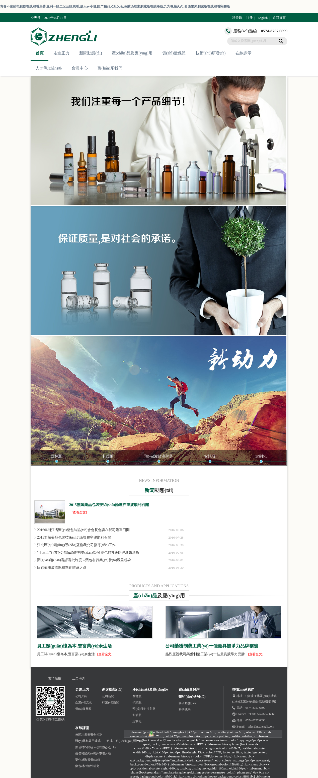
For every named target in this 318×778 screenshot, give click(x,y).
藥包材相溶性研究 (87, 766)
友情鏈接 (54, 678)
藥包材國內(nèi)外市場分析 (93, 753)
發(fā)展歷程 (83, 708)
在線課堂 (243, 53)
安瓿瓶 (209, 456)
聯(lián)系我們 (110, 68)
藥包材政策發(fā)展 (88, 759)
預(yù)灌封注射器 (158, 456)
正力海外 (78, 678)
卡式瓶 (107, 456)
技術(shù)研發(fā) (211, 53)
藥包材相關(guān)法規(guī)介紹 (95, 747)
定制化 (261, 456)
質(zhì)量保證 (174, 53)
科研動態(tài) (187, 703)
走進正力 (61, 53)
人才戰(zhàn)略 (49, 68)
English (263, 18)
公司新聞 (108, 696)
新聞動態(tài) (90, 53)
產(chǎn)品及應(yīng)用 (132, 53)
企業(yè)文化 (83, 702)
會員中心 (80, 68)
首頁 (40, 53)
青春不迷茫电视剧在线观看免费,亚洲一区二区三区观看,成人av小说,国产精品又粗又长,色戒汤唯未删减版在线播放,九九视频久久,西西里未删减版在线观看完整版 (115, 6)
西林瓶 (56, 456)
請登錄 (237, 18)
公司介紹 (81, 696)
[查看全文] (79, 512)
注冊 (249, 18)
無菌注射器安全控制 (88, 734)
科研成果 (185, 709)
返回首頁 (279, 18)
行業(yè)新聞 (110, 702)
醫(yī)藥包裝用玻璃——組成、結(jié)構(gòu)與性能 (108, 741)
